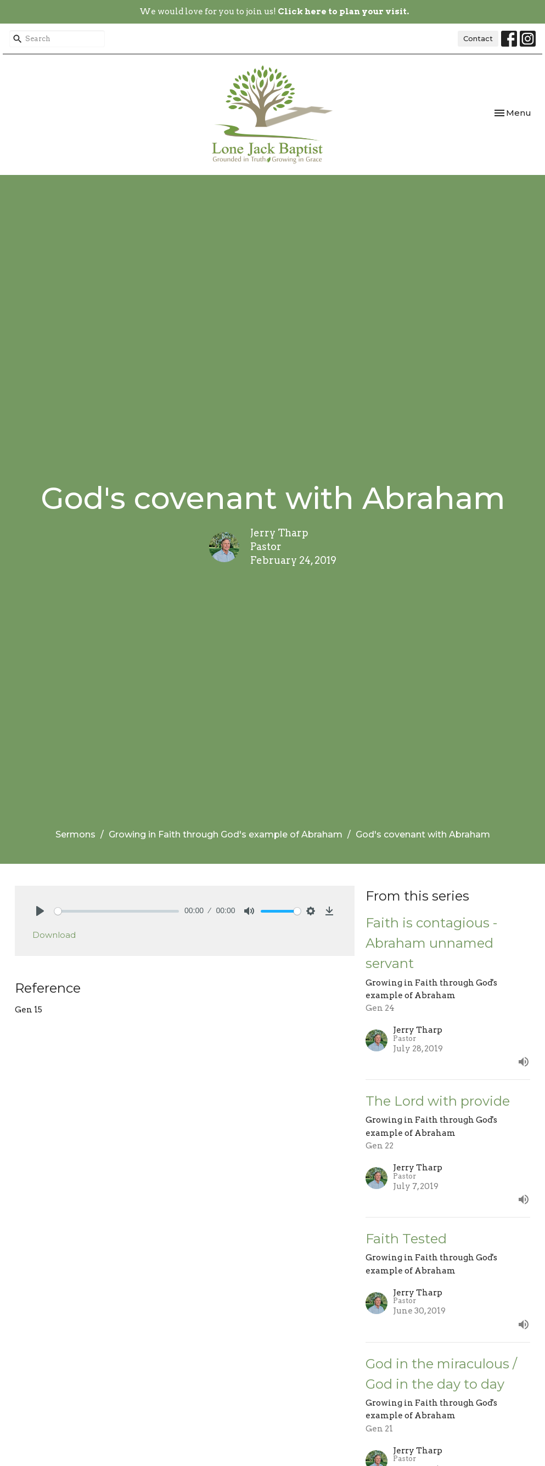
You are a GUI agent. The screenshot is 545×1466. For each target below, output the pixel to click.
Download (54, 935)
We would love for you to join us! (274, 11)
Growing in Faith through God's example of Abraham (225, 834)
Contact (478, 38)
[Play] (40, 911)
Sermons (75, 834)
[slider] (116, 911)
